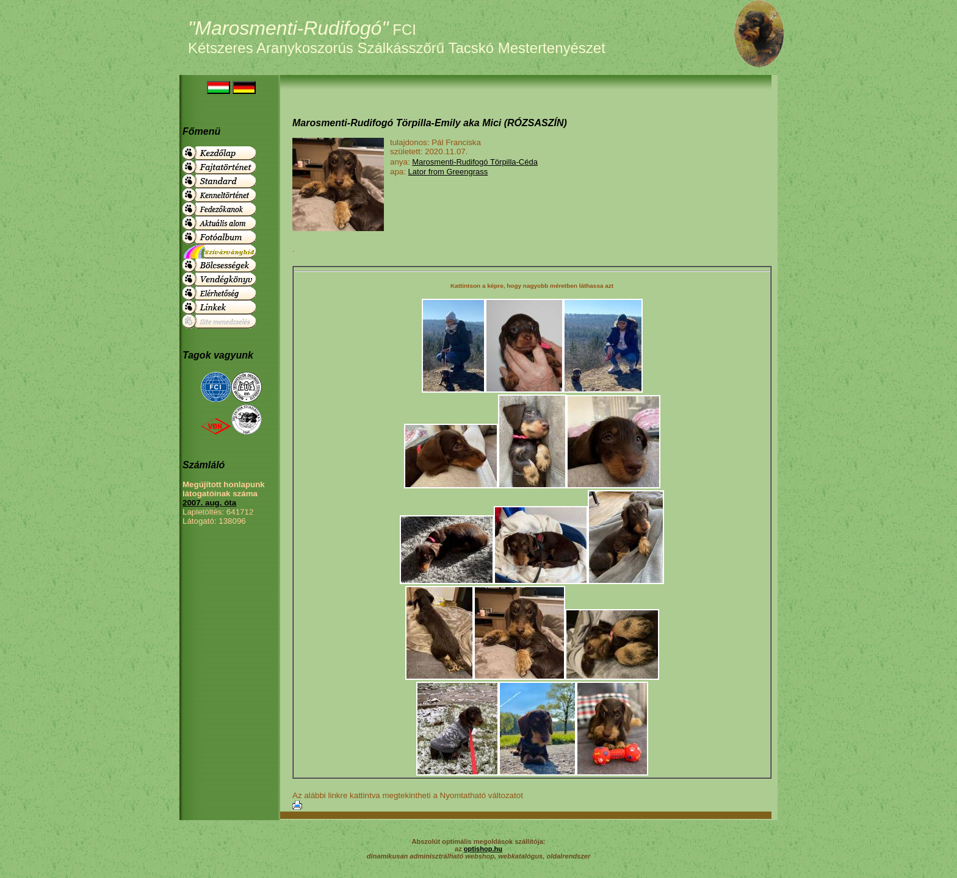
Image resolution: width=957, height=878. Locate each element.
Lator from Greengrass (448, 171)
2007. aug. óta (209, 502)
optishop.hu (483, 848)
